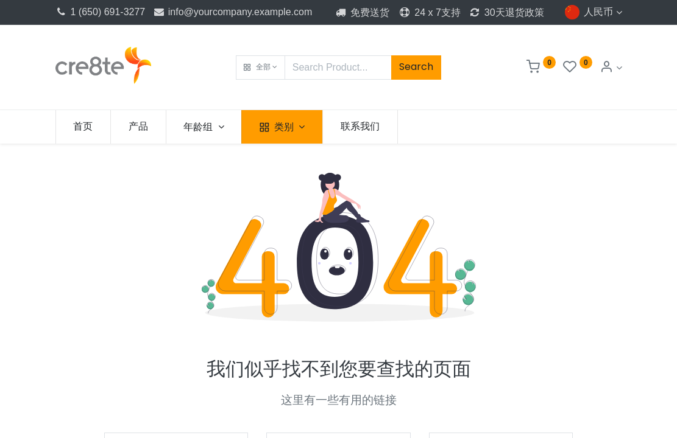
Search (416, 67)
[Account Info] (611, 68)
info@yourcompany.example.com (233, 12)
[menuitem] (83, 126)
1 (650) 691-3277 (100, 12)
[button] (260, 67)
